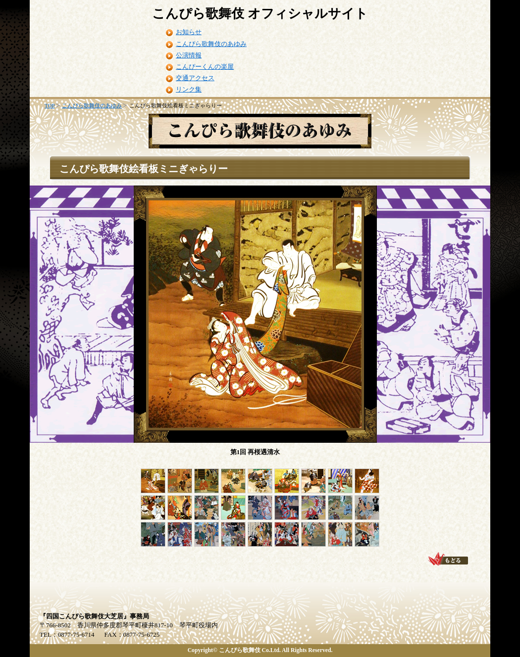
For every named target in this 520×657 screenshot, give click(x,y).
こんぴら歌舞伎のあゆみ (211, 43)
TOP (50, 105)
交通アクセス (195, 78)
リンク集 (189, 89)
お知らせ (189, 32)
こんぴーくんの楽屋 (205, 66)
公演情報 (189, 55)
